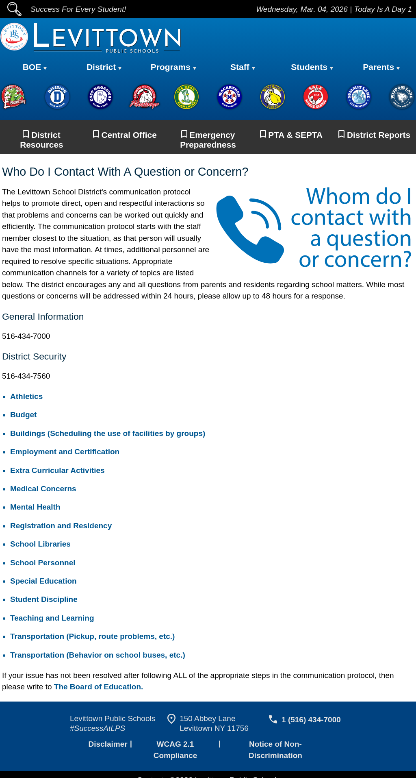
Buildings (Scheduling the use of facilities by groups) (103, 434)
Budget (23, 415)
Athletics (25, 397)
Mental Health (36, 508)
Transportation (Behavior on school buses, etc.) (93, 656)
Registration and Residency (59, 526)
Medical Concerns (41, 489)
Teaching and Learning (51, 619)
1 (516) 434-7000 (310, 720)
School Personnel (39, 563)
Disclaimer (107, 745)
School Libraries (38, 545)
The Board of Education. (97, 687)
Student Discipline (42, 600)
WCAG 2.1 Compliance (174, 745)
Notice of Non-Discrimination (275, 745)
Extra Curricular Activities (56, 471)
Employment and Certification (64, 452)
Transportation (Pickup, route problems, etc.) (89, 637)
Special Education (42, 582)
